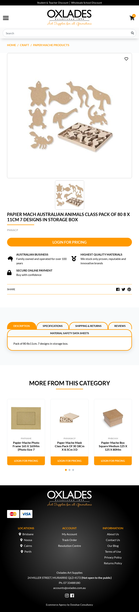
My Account (69, 534)
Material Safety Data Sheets (69, 333)
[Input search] (69, 33)
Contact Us (113, 540)
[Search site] (132, 33)
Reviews (120, 325)
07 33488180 (71, 582)
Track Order (69, 540)
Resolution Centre (69, 545)
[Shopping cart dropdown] (132, 18)
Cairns (28, 545)
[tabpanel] (26, 432)
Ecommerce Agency (56, 604)
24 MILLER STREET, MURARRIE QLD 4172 (54, 577)
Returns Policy (113, 563)
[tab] (21, 325)
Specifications (53, 325)
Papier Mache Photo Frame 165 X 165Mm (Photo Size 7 (26, 446)
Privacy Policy (113, 557)
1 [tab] (66, 470)
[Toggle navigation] (6, 18)
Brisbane (27, 534)
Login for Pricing (69, 242)
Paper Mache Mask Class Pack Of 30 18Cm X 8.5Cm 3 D (69, 446)
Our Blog (113, 545)
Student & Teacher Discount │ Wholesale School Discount (69, 2)
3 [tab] (73, 470)
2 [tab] (69, 470)
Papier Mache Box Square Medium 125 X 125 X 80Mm (113, 446)
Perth (27, 551)
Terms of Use (113, 551)
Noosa (28, 540)
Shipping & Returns (88, 325)
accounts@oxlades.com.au (69, 587)
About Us (113, 534)
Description (21, 325)
